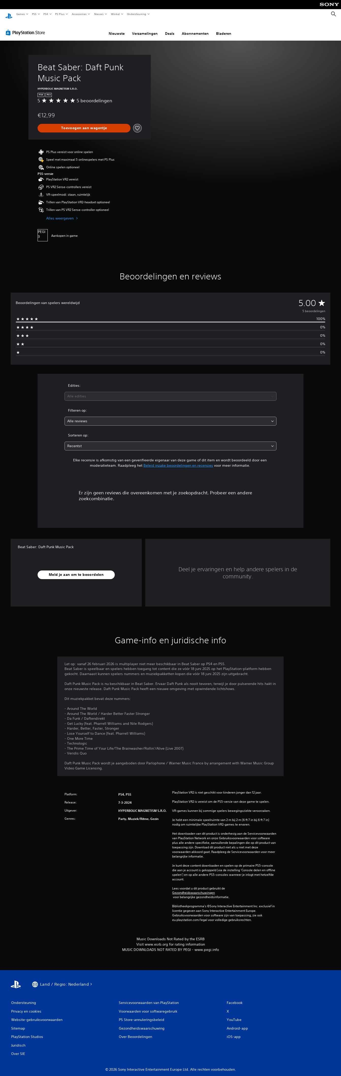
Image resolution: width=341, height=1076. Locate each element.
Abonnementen (195, 28)
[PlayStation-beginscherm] (9, 14)
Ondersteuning (137, 14)
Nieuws (99, 14)
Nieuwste (117, 28)
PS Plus (60, 14)
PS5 (34, 14)
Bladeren (223, 28)
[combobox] (170, 391)
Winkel (115, 14)
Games (20, 14)
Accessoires (79, 14)
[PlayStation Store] (26, 28)
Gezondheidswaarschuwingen (193, 888)
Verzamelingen (145, 28)
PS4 (45, 14)
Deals (169, 28)
